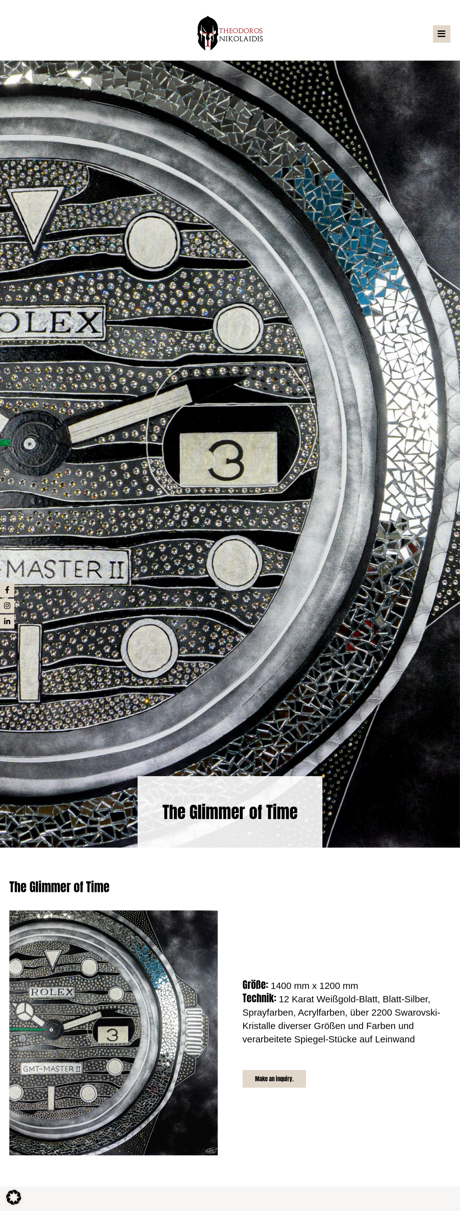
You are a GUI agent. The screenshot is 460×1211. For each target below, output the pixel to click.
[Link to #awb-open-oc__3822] (441, 34)
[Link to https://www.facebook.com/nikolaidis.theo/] (7, 590)
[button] (13, 1197)
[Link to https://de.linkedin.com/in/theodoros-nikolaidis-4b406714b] (7, 622)
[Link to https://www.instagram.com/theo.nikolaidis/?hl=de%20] (7, 606)
